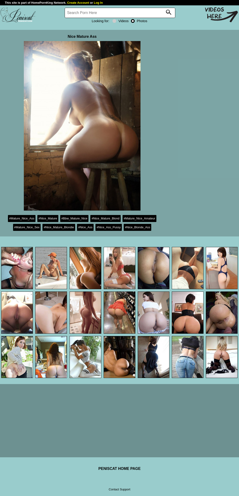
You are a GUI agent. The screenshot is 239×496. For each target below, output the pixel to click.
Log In (98, 2)
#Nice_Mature (48, 218)
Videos (120, 21)
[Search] (120, 13)
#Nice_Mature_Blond (105, 218)
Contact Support (119, 489)
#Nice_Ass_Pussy (109, 227)
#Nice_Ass (85, 227)
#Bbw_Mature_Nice (74, 218)
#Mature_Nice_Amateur (139, 218)
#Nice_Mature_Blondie (59, 227)
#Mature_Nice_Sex (27, 227)
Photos (139, 21)
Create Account (78, 2)
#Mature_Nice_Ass (21, 218)
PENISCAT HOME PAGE (119, 469)
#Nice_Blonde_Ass (137, 227)
